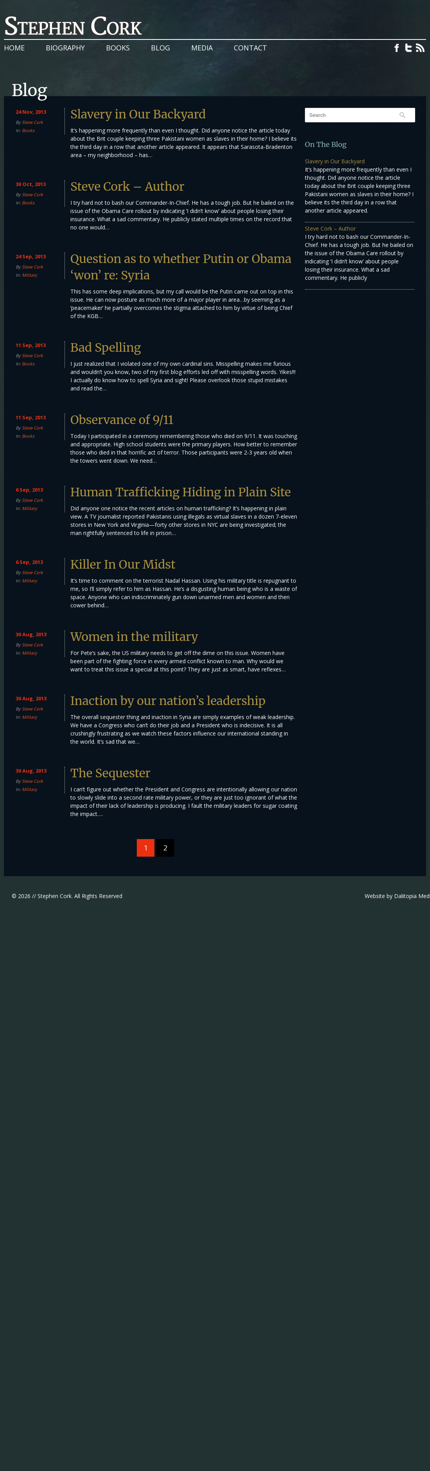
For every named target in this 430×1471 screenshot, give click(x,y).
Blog (160, 47)
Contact (250, 47)
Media (202, 47)
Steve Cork (32, 122)
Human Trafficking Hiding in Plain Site (180, 492)
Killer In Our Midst (123, 564)
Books (118, 47)
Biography (65, 47)
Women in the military (134, 636)
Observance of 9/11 (122, 419)
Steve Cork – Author (127, 186)
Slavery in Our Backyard (138, 114)
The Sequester (110, 773)
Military (29, 275)
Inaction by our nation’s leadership (167, 700)
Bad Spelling (105, 347)
